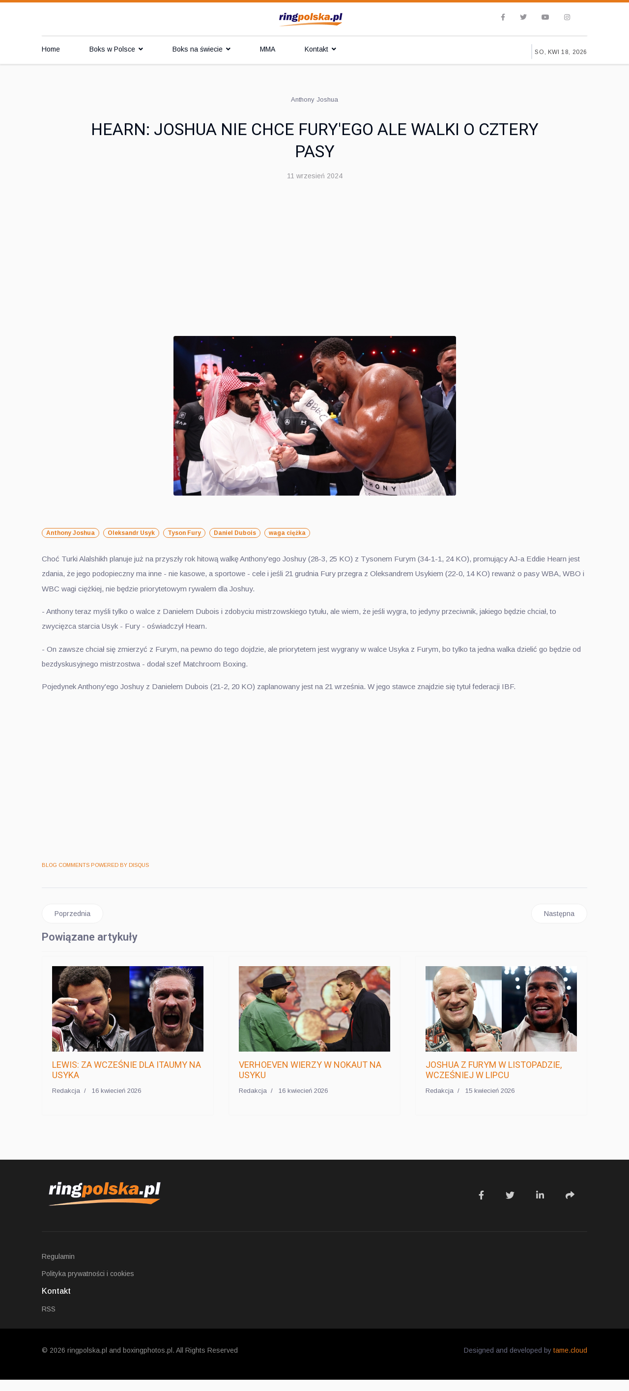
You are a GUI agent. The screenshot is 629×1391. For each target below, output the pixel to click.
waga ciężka (287, 533)
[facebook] (503, 18)
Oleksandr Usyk (131, 533)
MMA (267, 49)
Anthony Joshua (70, 533)
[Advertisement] (314, 262)
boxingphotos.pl (147, 1361)
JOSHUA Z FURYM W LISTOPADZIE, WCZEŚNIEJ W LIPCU (494, 1080)
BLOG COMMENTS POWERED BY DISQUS (95, 876)
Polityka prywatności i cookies (88, 1285)
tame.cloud (570, 1361)
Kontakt (316, 49)
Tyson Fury (184, 533)
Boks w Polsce (112, 49)
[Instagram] (567, 18)
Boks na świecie (197, 49)
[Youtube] (545, 18)
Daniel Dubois (235, 533)
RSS (49, 1320)
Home (51, 49)
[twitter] (523, 18)
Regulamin (58, 1268)
